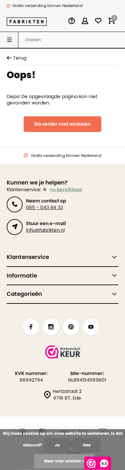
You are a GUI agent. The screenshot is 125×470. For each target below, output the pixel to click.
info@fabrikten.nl (45, 230)
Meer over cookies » (64, 461)
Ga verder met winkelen (62, 124)
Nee (87, 445)
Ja (57, 445)
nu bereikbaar (66, 189)
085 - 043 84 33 (44, 207)
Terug (16, 58)
